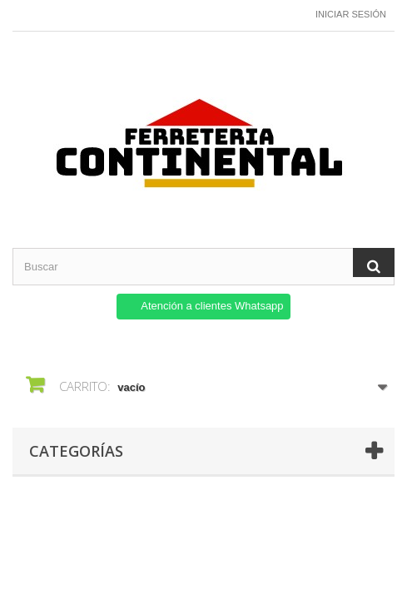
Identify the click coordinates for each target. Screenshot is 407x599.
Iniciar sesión (350, 14)
